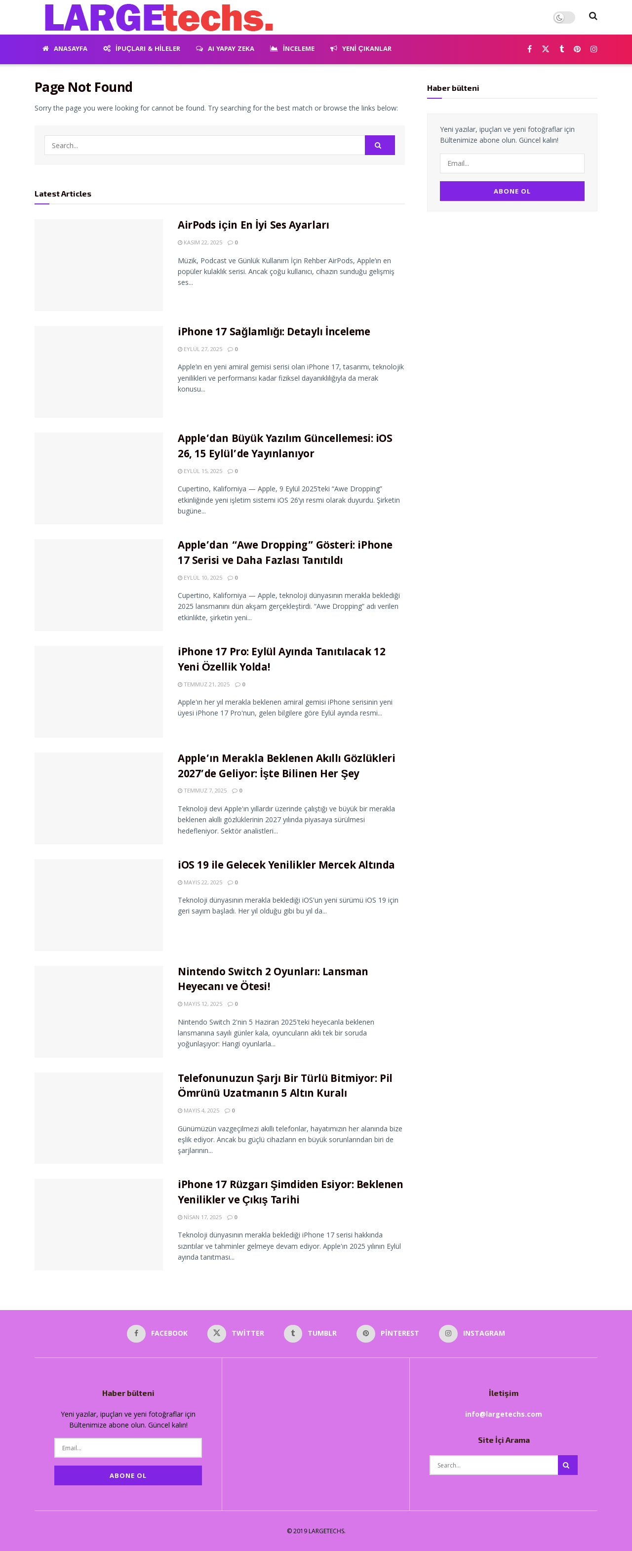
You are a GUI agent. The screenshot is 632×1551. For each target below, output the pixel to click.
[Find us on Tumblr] (561, 49)
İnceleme (292, 49)
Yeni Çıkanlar (361, 49)
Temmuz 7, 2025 (202, 790)
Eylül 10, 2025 (200, 577)
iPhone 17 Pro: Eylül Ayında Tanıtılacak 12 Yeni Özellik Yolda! (281, 660)
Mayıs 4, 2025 (198, 1110)
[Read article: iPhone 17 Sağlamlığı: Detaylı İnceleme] (99, 372)
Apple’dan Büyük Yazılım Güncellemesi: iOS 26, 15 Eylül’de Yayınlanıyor (285, 447)
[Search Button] (593, 17)
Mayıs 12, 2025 (200, 1003)
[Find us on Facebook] (529, 49)
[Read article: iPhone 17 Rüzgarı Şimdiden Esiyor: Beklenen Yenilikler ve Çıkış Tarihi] (99, 1225)
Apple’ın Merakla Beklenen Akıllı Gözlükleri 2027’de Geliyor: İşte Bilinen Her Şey (286, 767)
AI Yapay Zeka (225, 49)
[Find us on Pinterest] (577, 49)
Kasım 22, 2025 (200, 242)
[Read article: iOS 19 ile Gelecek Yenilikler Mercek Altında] (99, 905)
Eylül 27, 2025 (200, 349)
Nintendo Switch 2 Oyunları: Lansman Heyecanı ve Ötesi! (273, 980)
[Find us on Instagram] (594, 49)
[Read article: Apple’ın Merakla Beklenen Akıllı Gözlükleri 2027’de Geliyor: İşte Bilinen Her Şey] (99, 798)
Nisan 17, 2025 (200, 1217)
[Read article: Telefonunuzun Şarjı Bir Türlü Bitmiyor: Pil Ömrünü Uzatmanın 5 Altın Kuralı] (99, 1118)
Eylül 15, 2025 (200, 471)
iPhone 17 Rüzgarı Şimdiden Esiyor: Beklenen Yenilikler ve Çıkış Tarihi (290, 1193)
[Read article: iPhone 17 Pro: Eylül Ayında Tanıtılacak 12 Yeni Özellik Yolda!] (99, 692)
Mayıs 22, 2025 (200, 882)
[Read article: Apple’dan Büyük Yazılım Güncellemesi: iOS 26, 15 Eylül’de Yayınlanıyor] (99, 478)
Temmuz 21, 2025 (204, 684)
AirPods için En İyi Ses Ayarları (253, 226)
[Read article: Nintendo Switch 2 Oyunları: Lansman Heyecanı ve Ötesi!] (99, 1012)
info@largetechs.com (503, 1414)
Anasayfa (64, 49)
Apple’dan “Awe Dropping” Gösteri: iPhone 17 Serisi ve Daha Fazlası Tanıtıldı (285, 554)
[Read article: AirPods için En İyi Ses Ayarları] (99, 265)
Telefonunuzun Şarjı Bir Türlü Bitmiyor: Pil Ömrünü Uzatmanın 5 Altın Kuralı (285, 1087)
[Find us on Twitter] (546, 49)
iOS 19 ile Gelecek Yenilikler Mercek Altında (286, 866)
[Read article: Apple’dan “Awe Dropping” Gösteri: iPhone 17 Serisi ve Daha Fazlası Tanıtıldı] (99, 585)
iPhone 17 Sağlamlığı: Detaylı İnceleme (274, 333)
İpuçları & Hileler (141, 49)
